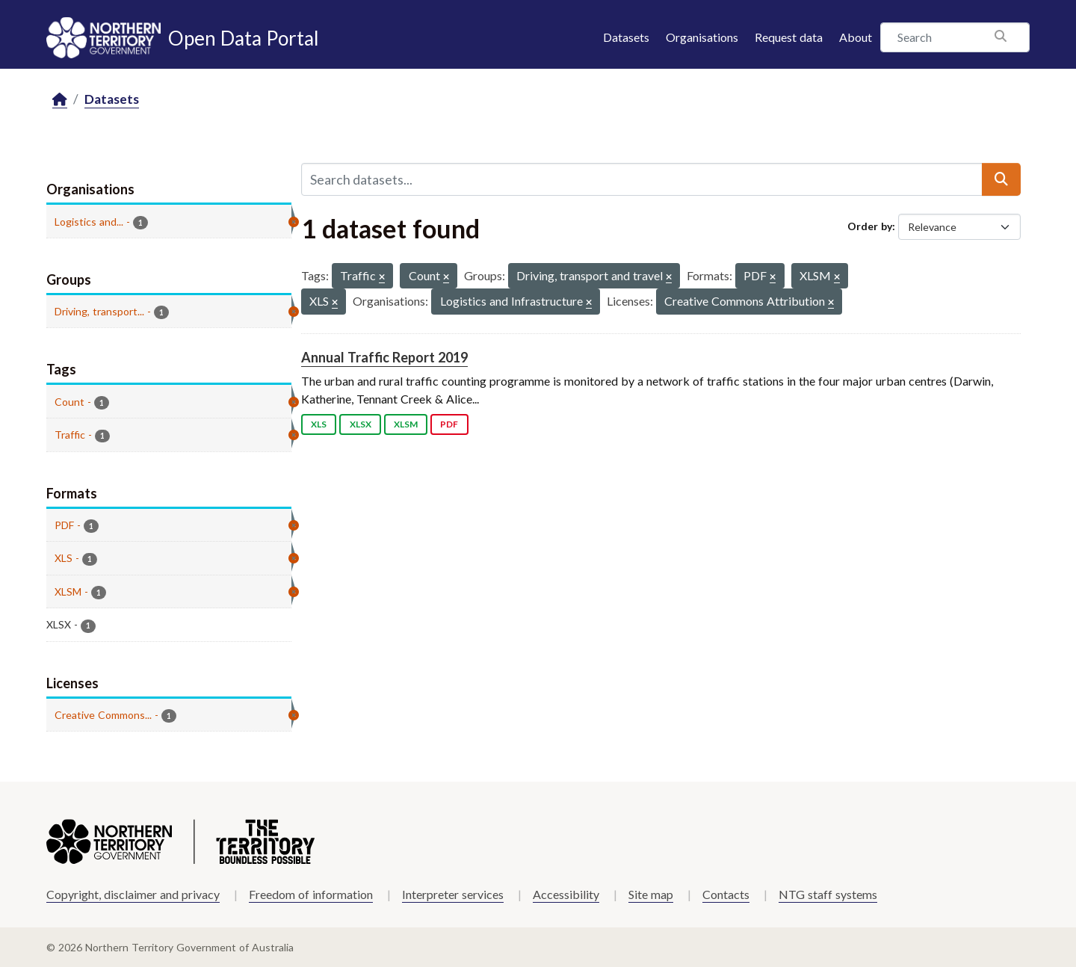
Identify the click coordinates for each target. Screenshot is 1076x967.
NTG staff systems (828, 894)
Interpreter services (453, 894)
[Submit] (1001, 179)
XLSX (360, 424)
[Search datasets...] (642, 179)
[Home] (59, 99)
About (855, 37)
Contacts (725, 894)
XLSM (406, 424)
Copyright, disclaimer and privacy (133, 894)
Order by (869, 226)
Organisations (702, 37)
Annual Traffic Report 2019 (384, 357)
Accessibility (566, 894)
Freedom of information (311, 894)
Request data (789, 37)
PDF (449, 424)
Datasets (626, 37)
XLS (319, 424)
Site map (650, 894)
